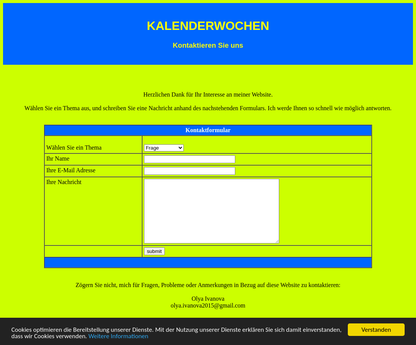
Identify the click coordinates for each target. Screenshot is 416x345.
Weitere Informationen (118, 336)
